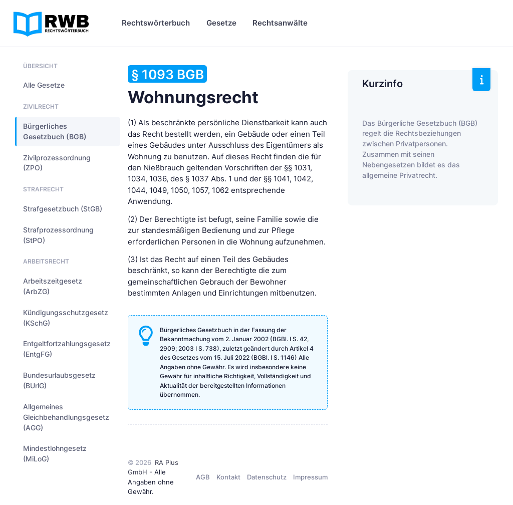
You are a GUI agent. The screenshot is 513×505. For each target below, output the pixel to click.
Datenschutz (267, 477)
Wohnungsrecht (193, 86)
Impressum (310, 477)
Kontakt (228, 477)
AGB (203, 477)
